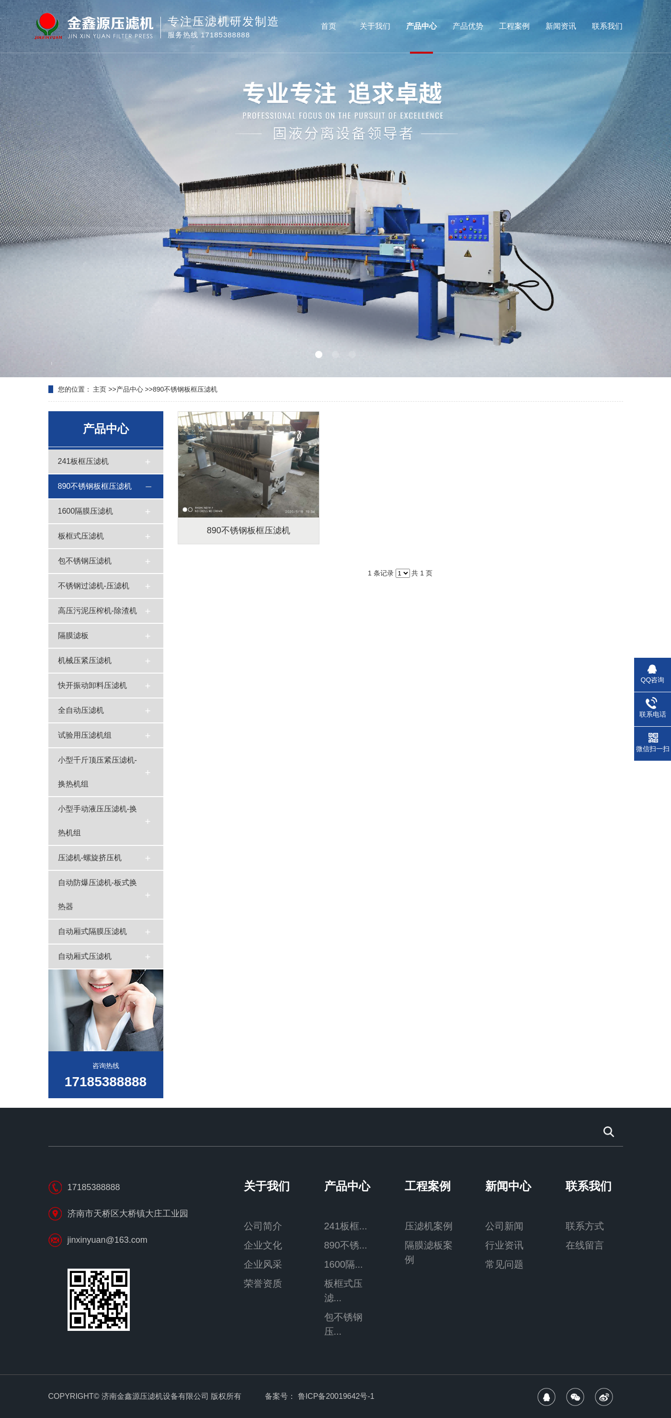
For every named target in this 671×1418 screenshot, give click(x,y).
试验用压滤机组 (85, 735)
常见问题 (504, 1264)
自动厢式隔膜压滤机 (92, 931)
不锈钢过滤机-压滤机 (93, 586)
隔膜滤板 (73, 635)
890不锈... (345, 1245)
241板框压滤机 (83, 461)
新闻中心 (508, 1186)
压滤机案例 (429, 1226)
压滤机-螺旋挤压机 (90, 858)
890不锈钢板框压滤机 (185, 389)
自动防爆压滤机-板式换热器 (97, 894)
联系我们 (607, 26)
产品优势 (468, 26)
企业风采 (263, 1264)
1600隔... (343, 1264)
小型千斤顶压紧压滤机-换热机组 (97, 772)
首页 (328, 26)
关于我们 (375, 26)
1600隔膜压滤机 (86, 511)
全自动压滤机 (81, 710)
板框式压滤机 (81, 536)
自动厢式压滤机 (85, 956)
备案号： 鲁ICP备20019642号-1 (320, 1396)
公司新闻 (504, 1226)
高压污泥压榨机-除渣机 (97, 611)
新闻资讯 (561, 26)
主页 (99, 389)
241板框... (345, 1226)
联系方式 (585, 1226)
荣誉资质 (263, 1283)
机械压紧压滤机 (85, 660)
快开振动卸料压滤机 (92, 685)
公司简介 (263, 1226)
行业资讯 (504, 1245)
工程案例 (514, 26)
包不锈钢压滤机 (85, 561)
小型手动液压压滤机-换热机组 (97, 821)
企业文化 (263, 1245)
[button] (318, 354)
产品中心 (421, 26)
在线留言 (585, 1245)
